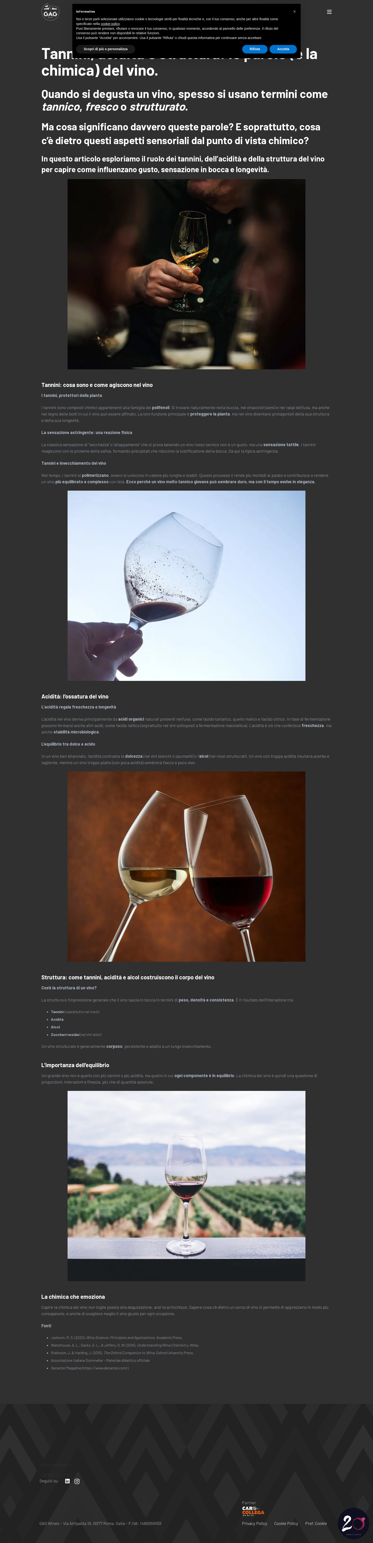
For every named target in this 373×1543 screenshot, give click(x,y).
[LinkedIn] (67, 1481)
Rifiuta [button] (255, 1530)
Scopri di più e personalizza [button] (106, 1530)
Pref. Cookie (316, 1523)
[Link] (50, 12)
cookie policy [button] (110, 1505)
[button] (294, 1492)
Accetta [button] (283, 1530)
